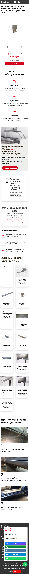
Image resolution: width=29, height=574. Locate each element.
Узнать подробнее (14, 221)
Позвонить (16, 547)
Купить (14, 63)
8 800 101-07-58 (15, 195)
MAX (15, 543)
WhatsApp (15, 558)
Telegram (15, 554)
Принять (17, 571)
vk (15, 550)
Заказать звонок (10, 168)
